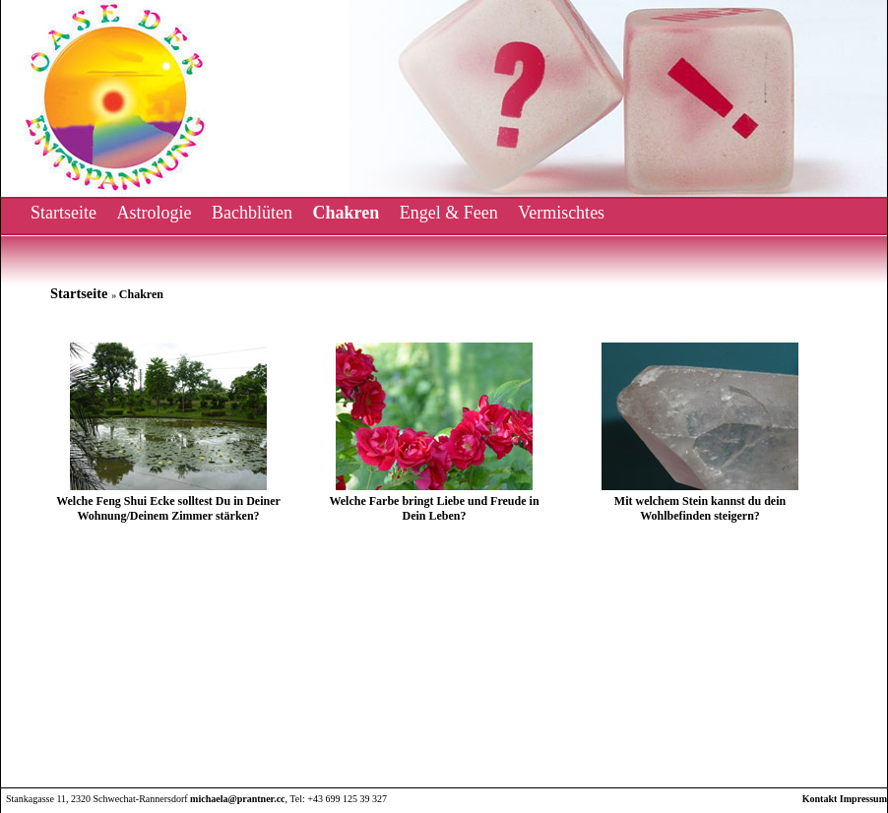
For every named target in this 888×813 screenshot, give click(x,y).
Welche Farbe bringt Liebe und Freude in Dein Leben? (434, 508)
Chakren (345, 212)
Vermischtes (561, 212)
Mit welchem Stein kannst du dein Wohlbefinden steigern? (700, 508)
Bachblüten (252, 212)
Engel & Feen (449, 212)
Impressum (863, 798)
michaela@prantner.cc (237, 798)
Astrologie (153, 212)
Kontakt (820, 798)
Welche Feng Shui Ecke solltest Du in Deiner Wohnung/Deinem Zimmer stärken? (168, 508)
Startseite (63, 212)
